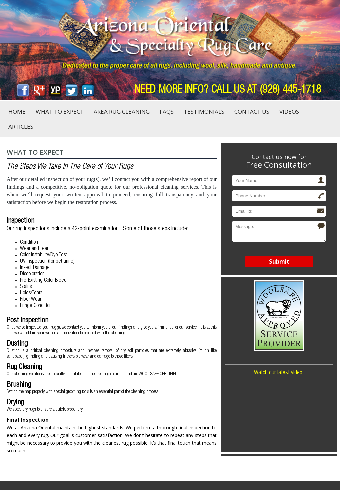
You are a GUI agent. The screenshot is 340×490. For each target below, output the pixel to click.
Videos (289, 111)
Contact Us (251, 111)
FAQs (167, 111)
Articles (20, 126)
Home (17, 111)
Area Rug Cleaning (122, 111)
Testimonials (204, 111)
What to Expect (60, 111)
